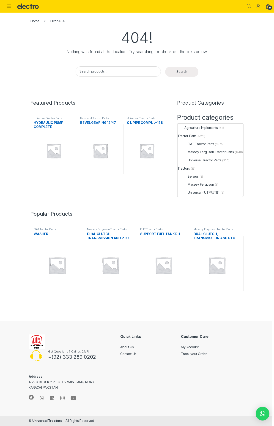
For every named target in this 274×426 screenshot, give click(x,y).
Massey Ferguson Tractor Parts (206, 152)
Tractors (184, 168)
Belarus (188, 176)
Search (248, 6)
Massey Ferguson (196, 184)
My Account (190, 347)
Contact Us (128, 354)
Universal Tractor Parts (48, 118)
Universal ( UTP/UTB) (199, 192)
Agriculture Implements (198, 128)
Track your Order (194, 354)
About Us (127, 347)
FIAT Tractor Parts (196, 144)
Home (34, 21)
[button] (262, 414)
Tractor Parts (187, 136)
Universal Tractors (47, 421)
